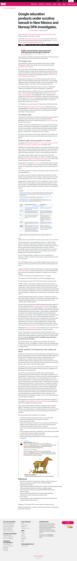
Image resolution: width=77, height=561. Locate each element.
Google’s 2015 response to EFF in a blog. (33, 106)
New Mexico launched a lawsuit (34, 39)
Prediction (5, 549)
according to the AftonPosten (25, 66)
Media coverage (72, 4)
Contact (58, 1)
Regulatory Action (25, 528)
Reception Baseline (7, 528)
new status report (31, 98)
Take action (64, 1)
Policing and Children (8, 537)
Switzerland (53, 405)
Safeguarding (24, 546)
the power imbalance (25, 270)
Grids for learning (51, 120)
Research (41, 4)
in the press (36, 163)
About (64, 4)
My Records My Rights (8, 525)
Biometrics (5, 547)
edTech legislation (11, 8)
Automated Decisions (8, 546)
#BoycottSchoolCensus (8, 523)
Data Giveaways (7, 544)
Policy (54, 4)
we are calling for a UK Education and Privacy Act (36, 158)
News (59, 4)
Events (23, 535)
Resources (48, 4)
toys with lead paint (32, 327)
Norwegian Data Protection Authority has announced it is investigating (38, 34)
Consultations (24, 525)
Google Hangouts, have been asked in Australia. (38, 401)
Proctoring (5, 550)
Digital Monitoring (7, 535)
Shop (22, 541)
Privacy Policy (38, 558)
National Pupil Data (7, 529)
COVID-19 (23, 526)
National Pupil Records (8, 531)
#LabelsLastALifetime (8, 526)
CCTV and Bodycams (8, 538)
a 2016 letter (22, 164)
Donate (70, 1)
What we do (34, 4)
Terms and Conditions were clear (40, 306)
